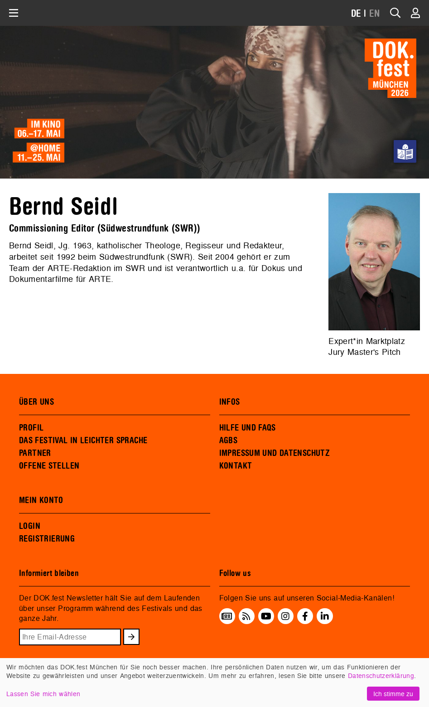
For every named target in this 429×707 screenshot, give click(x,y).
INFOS (229, 402)
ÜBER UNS (36, 402)
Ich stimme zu (393, 693)
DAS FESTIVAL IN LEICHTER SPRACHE (83, 440)
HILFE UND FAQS (247, 427)
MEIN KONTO (41, 500)
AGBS (228, 440)
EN (374, 14)
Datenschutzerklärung (381, 675)
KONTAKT (235, 465)
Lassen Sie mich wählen (43, 693)
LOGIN (29, 526)
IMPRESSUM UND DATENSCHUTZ (274, 453)
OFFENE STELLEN (49, 465)
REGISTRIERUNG (47, 538)
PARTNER (35, 453)
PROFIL (31, 427)
